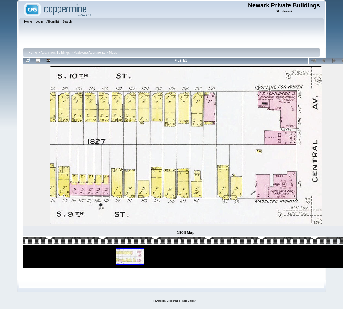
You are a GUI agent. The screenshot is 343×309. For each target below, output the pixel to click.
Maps (113, 53)
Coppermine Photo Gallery (180, 300)
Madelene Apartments (89, 53)
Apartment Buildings (55, 53)
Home (32, 53)
